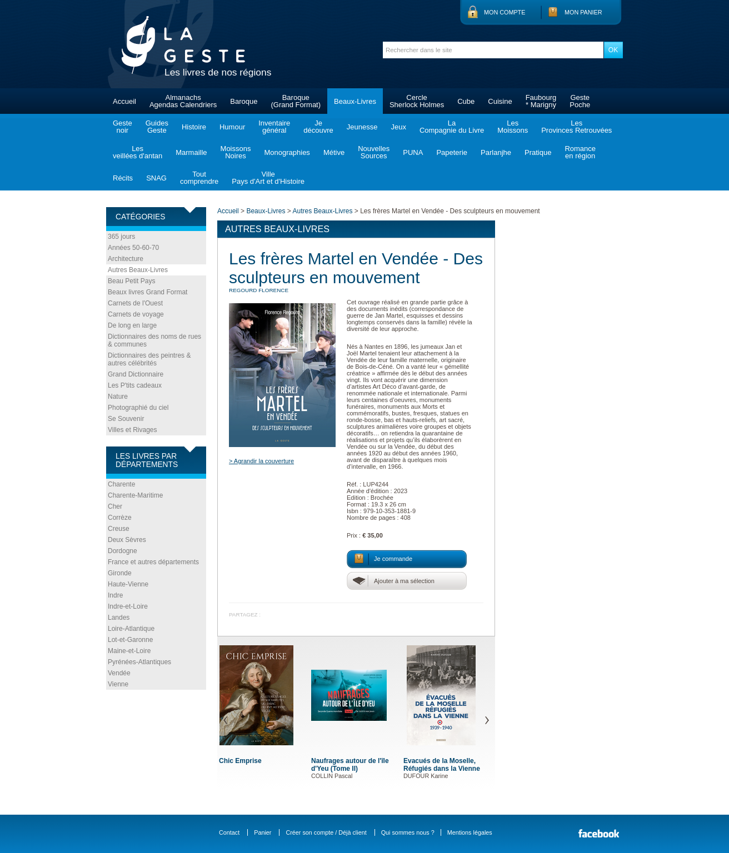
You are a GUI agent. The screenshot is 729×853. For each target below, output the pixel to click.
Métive (333, 152)
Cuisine (500, 101)
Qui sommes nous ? (408, 832)
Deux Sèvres (127, 540)
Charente (121, 484)
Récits (123, 178)
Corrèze (120, 517)
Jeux (398, 127)
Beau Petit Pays (131, 281)
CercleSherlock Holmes (417, 101)
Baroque (243, 101)
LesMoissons (512, 126)
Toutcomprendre (199, 177)
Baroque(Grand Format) (296, 101)
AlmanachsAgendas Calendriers (183, 101)
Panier (262, 832)
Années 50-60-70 (133, 248)
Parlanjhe (496, 152)
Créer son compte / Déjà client (326, 832)
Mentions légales (469, 832)
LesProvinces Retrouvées (576, 126)
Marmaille (191, 152)
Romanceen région (580, 152)
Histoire (194, 127)
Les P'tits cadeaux (135, 385)
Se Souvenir (126, 419)
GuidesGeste (157, 126)
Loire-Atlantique (131, 629)
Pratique (538, 152)
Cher (115, 506)
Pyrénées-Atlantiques (139, 662)
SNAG (156, 178)
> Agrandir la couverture (261, 461)
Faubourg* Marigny (541, 101)
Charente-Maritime (135, 495)
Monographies (286, 152)
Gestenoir (122, 126)
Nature (118, 396)
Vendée (119, 673)
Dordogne (122, 551)
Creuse (118, 529)
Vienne (118, 684)
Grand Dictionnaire (135, 374)
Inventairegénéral (274, 126)
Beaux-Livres (355, 101)
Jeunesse (362, 127)
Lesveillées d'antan (137, 152)
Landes (118, 617)
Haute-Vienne (128, 584)
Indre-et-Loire (128, 606)
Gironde (120, 573)
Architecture (125, 259)
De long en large (132, 325)
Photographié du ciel (138, 408)
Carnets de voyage (136, 314)
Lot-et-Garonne (130, 640)
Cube (466, 101)
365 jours (121, 236)
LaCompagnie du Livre (452, 126)
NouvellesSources (374, 152)
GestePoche (580, 101)
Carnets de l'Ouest (135, 303)
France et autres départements (153, 562)
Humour (232, 127)
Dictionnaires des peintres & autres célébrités (149, 359)
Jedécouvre (318, 126)
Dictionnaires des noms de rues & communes (154, 340)
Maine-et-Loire (129, 651)
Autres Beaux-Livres (138, 270)
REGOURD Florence (258, 290)
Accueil (124, 101)
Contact (229, 832)
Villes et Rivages (132, 430)
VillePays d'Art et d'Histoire (268, 177)
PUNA (413, 152)
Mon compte (504, 12)
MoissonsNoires (236, 152)
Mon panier (583, 12)
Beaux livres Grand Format (147, 292)
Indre (115, 595)
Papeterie (451, 152)
